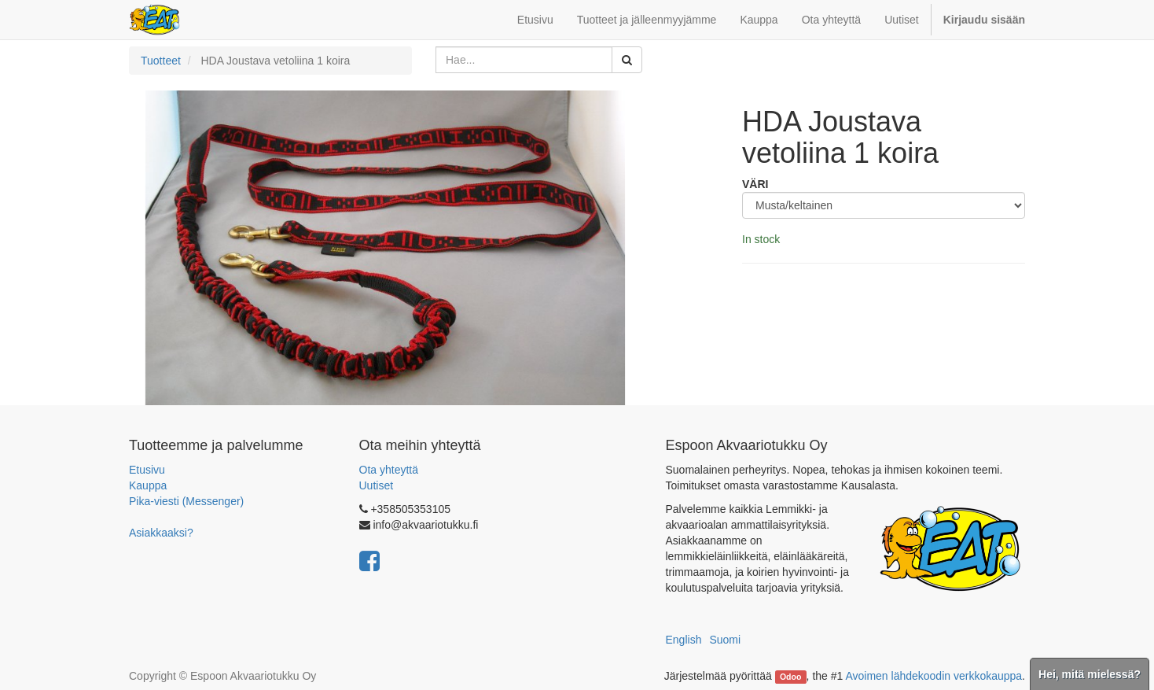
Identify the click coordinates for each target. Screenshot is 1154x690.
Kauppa (148, 485)
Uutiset (376, 485)
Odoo (790, 676)
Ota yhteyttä (388, 469)
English (684, 639)
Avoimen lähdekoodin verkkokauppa (933, 676)
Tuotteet (161, 60)
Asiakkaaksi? (161, 532)
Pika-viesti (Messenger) (186, 501)
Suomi (725, 639)
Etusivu (147, 469)
